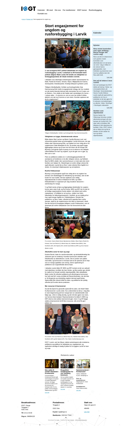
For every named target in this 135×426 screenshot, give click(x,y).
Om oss (58, 10)
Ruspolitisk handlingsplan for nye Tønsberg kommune (67, 372)
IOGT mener (82, 10)
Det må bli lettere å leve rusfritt (102, 82)
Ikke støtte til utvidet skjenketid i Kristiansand (51, 371)
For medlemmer (69, 10)
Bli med (50, 10)
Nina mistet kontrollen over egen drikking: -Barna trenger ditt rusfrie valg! (102, 51)
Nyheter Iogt (29, 19)
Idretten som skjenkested (98, 112)
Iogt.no (24, 19)
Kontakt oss (42, 14)
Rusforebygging (95, 10)
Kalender (41, 10)
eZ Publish (71, 420)
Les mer (47, 392)
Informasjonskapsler (81, 420)
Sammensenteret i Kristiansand (82, 371)
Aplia (57, 420)
